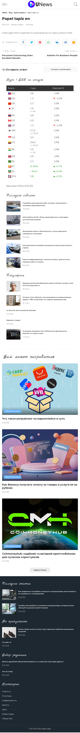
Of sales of (6, 643)
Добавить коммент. (17, 25)
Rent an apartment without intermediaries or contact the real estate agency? (33, 662)
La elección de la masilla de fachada (21, 311)
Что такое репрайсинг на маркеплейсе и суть (33, 419)
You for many (7, 672)
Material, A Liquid (13, 321)
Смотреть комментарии (59, 70)
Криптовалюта (12, 411)
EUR (20, 186)
